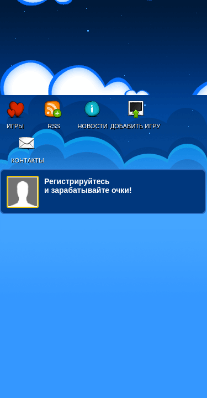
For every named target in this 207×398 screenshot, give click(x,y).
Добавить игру (135, 126)
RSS (53, 126)
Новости (92, 126)
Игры (15, 126)
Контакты (27, 160)
